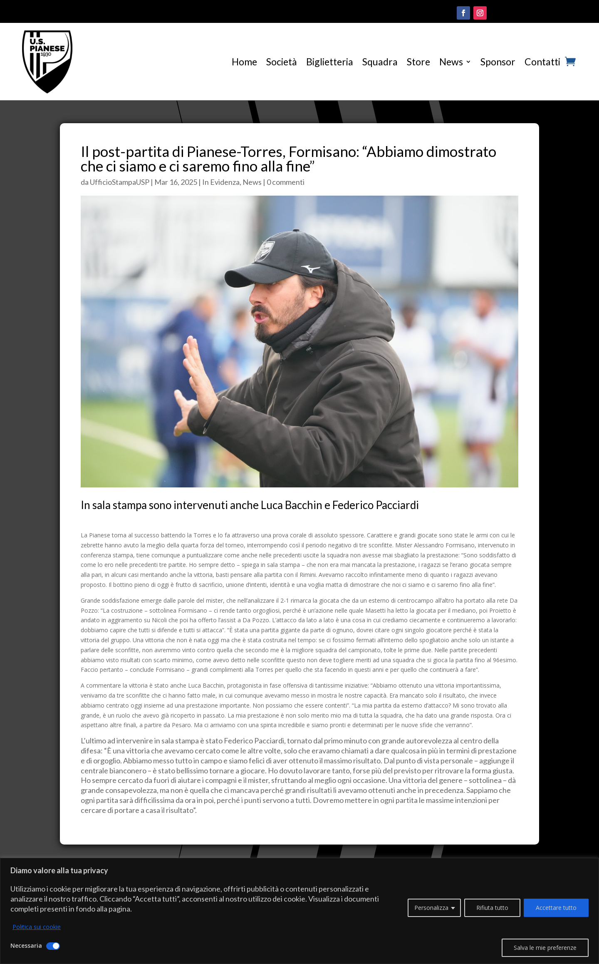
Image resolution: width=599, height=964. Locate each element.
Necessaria (26, 945)
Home (244, 61)
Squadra (380, 61)
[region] (299, 911)
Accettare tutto (556, 908)
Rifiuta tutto (492, 908)
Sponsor (497, 61)
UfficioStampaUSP (119, 181)
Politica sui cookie (36, 927)
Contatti (542, 61)
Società (281, 61)
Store (418, 61)
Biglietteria (329, 61)
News (451, 61)
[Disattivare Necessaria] (53, 946)
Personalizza (431, 908)
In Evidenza (221, 181)
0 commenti (285, 181)
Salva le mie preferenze (545, 948)
